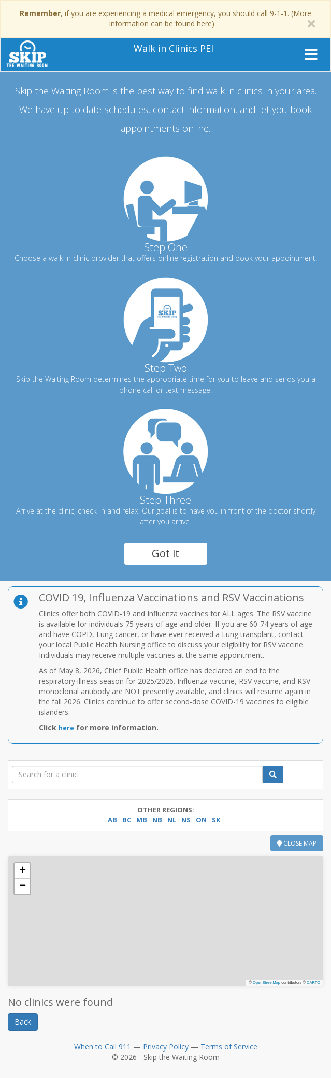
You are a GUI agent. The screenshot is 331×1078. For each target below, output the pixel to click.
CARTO (313, 982)
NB (157, 819)
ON (201, 819)
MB (141, 819)
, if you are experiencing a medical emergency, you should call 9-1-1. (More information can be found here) (165, 18)
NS (186, 819)
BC (126, 819)
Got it (165, 553)
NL (171, 819)
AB (112, 819)
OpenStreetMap (266, 982)
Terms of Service (228, 1047)
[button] (22, 871)
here (66, 728)
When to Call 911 (102, 1047)
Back (23, 1022)
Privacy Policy (166, 1047)
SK (216, 819)
